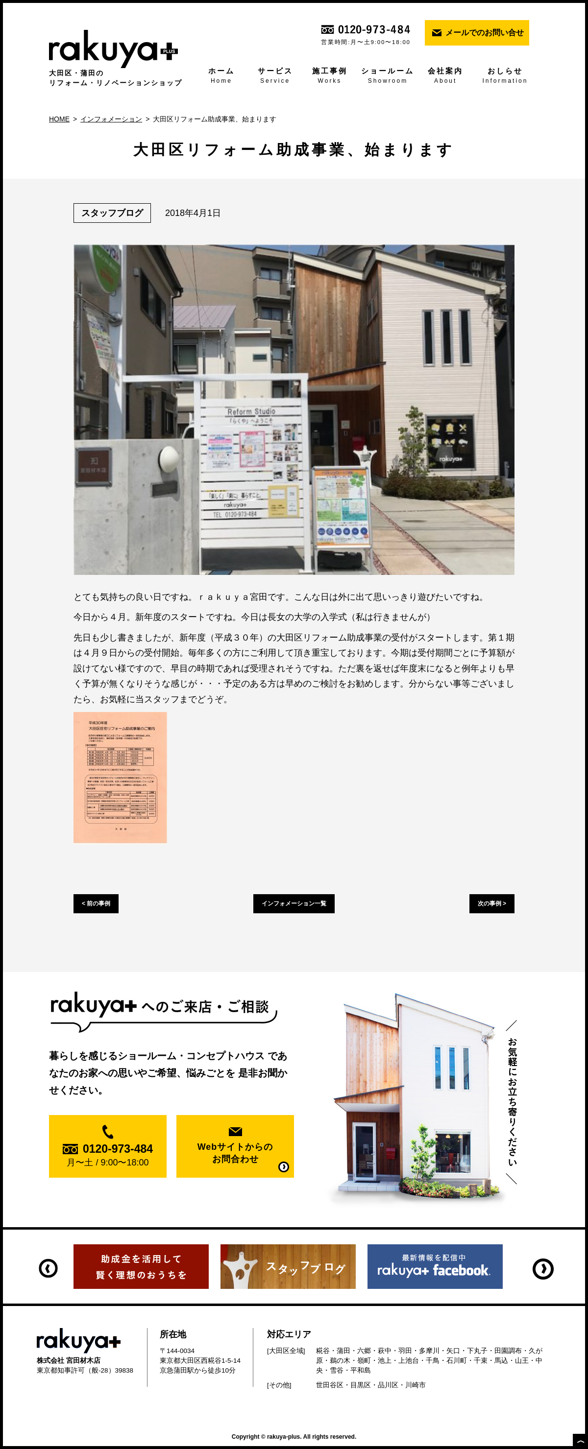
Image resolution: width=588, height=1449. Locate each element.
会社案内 (445, 76)
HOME (59, 119)
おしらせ (505, 76)
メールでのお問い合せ (484, 32)
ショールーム (388, 76)
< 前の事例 (96, 903)
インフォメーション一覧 (294, 903)
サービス (275, 76)
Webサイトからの (235, 1153)
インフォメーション (111, 119)
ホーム (221, 76)
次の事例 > (492, 903)
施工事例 (329, 76)
